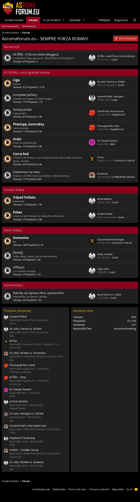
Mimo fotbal (13, 230)
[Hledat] (134, 20)
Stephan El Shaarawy (22, 438)
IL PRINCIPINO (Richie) (123, 176)
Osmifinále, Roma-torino (110, 111)
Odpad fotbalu (24, 197)
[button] (63, 20)
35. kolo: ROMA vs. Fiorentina (27, 353)
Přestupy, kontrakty (28, 124)
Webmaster (59, 489)
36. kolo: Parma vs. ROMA (111, 81)
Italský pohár (22, 109)
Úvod (129, 489)
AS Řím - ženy (17, 377)
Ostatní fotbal (14, 190)
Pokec (17, 212)
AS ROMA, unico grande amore (27, 72)
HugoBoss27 (118, 114)
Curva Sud (21, 154)
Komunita (21, 238)
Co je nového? (52, 20)
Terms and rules (77, 489)
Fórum (33, 20)
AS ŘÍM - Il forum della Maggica (36, 54)
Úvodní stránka (14, 20)
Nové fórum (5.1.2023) (109, 294)
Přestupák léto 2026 (108, 126)
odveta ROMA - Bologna (110, 96)
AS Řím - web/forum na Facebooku (116, 56)
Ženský (18, 252)
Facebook (102, 173)
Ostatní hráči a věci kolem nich (27, 425)
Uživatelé (75, 20)
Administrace (13, 285)
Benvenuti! (11, 47)
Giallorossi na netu (26, 172)
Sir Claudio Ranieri (107, 140)
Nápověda (118, 489)
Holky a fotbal (104, 254)
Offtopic (19, 267)
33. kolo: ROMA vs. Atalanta (26, 462)
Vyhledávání (29, 26)
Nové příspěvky (10, 26)
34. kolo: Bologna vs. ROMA (26, 413)
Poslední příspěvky (17, 311)
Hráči (17, 139)
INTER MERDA (104, 199)
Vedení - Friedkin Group (24, 450)
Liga (16, 80)
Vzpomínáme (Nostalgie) (110, 239)
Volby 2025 (103, 269)
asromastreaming (125, 328)
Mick (112, 144)
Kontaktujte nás (41, 489)
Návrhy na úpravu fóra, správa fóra (38, 293)
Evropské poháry (25, 95)
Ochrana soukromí (99, 489)
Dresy (100, 157)
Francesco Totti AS (125, 160)
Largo (114, 99)
